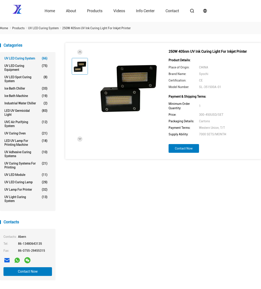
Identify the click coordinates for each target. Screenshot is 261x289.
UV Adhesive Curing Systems (25, 154)
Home (50, 10)
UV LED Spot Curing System (25, 79)
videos (119, 10)
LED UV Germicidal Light (25, 112)
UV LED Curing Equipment (25, 67)
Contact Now (28, 271)
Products (94, 10)
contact (172, 10)
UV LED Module (25, 175)
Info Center (145, 10)
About (71, 10)
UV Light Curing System (25, 199)
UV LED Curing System (25, 58)
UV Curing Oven (25, 133)
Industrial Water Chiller (25, 103)
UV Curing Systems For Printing (25, 165)
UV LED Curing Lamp (25, 182)
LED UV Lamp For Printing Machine (25, 142)
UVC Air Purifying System (25, 124)
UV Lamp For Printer (25, 190)
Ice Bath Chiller (25, 88)
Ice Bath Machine (25, 96)
